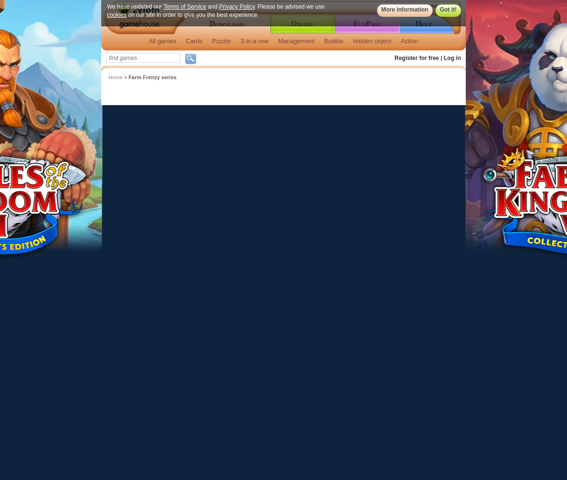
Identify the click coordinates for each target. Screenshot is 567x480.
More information (404, 9)
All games (162, 41)
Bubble (333, 41)
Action (409, 41)
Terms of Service (185, 6)
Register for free (417, 58)
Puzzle (221, 41)
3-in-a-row (254, 41)
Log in (452, 58)
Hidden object (372, 41)
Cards (194, 41)
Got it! (448, 9)
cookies (117, 15)
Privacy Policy (237, 6)
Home (115, 77)
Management (296, 41)
